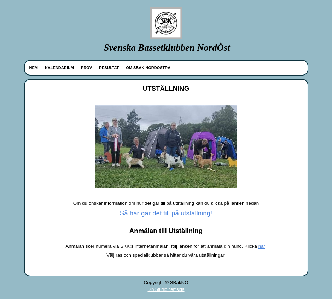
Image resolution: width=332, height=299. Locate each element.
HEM (33, 68)
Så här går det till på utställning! (166, 213)
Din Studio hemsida (165, 289)
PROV (86, 68)
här (261, 246)
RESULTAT (109, 68)
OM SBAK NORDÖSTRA (148, 68)
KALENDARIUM (59, 68)
